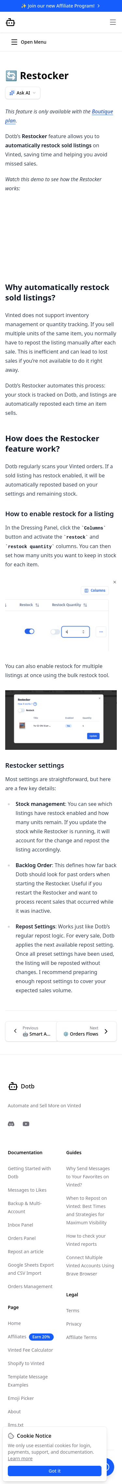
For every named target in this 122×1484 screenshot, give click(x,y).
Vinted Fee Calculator (30, 1350)
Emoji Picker (21, 1398)
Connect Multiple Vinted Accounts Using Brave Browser (90, 1265)
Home (14, 1323)
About (14, 1411)
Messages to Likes (27, 1190)
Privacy (74, 1324)
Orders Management (30, 1286)
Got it (55, 1471)
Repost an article (26, 1251)
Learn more (20, 1458)
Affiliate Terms (81, 1337)
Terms (72, 1310)
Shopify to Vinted (26, 1363)
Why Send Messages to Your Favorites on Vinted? (88, 1176)
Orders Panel (22, 1238)
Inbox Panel (20, 1225)
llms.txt (15, 1425)
